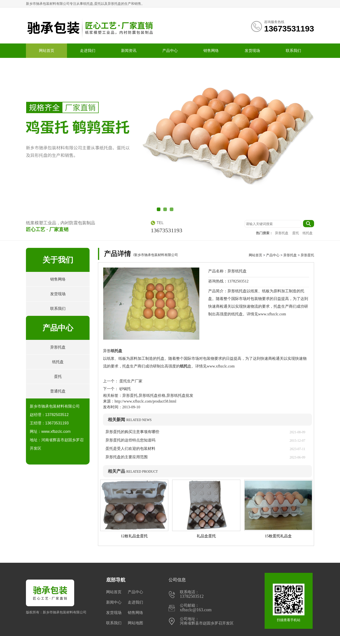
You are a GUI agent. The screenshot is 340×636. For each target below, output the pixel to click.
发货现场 (252, 51)
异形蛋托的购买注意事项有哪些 (132, 432)
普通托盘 (58, 391)
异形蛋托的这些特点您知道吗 (130, 440)
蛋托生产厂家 (130, 381)
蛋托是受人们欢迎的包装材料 (130, 448)
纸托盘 (308, 233)
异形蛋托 (307, 255)
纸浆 (111, 358)
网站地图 (135, 623)
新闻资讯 (128, 51)
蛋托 (296, 233)
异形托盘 (282, 233)
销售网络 (211, 51)
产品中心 (170, 51)
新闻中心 (113, 602)
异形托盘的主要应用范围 (126, 457)
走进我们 (87, 51)
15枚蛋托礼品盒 (278, 536)
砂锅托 (124, 389)
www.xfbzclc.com (221, 366)
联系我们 (293, 51)
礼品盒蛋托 (206, 536)
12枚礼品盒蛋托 (134, 536)
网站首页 (46, 51)
